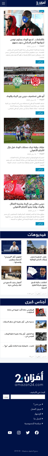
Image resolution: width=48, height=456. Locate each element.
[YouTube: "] (9, 432)
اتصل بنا (37, 418)
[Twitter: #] (27, 432)
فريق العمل (36, 409)
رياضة (41, 11)
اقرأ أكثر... (40, 61)
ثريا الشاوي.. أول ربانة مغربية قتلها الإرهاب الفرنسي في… (19, 335)
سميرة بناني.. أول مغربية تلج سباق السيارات (18, 321)
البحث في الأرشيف (37, 392)
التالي (38, 293)
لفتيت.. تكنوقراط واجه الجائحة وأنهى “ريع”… (18, 345)
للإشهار (38, 413)
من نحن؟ (37, 404)
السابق (44, 293)
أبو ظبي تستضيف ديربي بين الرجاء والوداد (25, 96)
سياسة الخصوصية (33, 423)
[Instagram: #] (18, 432)
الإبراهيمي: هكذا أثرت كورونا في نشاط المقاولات (20, 311)
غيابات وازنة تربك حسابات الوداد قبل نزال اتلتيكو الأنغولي (25, 148)
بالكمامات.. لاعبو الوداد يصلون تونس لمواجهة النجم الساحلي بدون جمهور (27, 40)
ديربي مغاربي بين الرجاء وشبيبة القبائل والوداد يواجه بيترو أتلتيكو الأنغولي (27, 205)
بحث (6, 397)
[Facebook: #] (36, 432)
